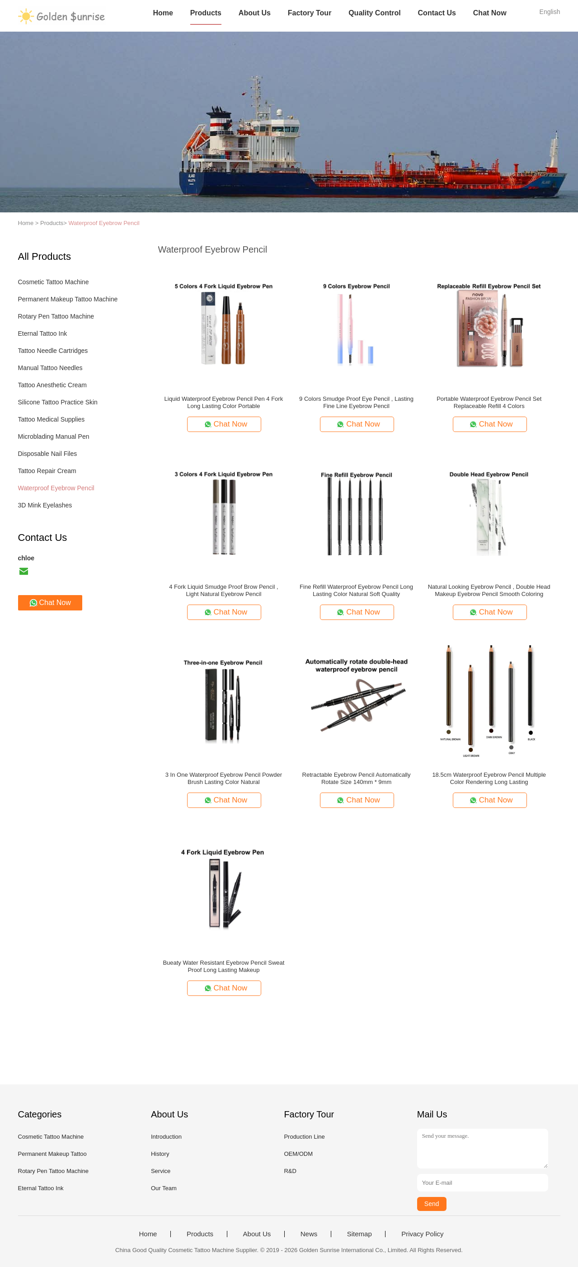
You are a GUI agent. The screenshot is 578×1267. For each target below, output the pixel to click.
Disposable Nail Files (47, 453)
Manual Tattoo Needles (50, 367)
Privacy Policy (422, 1234)
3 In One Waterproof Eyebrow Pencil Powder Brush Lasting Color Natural (223, 778)
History (160, 1153)
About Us (255, 13)
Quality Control (374, 13)
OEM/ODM (298, 1153)
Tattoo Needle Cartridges (53, 350)
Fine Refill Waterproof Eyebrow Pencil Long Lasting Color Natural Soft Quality (356, 590)
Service (160, 1171)
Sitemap (359, 1234)
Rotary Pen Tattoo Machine (56, 316)
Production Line (304, 1136)
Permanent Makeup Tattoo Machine (68, 299)
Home (163, 13)
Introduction (166, 1136)
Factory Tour (310, 13)
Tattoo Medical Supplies (51, 419)
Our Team (164, 1188)
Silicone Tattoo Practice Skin (58, 402)
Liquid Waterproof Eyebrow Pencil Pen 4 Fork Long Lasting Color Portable (223, 402)
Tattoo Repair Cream (47, 470)
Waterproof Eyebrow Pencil (104, 223)
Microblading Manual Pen (53, 436)
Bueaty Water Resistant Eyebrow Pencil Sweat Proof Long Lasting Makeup (223, 966)
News (309, 1234)
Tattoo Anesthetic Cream (52, 385)
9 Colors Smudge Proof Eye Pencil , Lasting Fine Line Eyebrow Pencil (356, 402)
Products (205, 13)
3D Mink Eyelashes (45, 505)
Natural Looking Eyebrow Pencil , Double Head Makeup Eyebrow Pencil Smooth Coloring (489, 590)
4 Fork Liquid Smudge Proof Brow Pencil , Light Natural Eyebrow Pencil (223, 590)
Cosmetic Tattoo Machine (53, 282)
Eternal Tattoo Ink (42, 333)
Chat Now (490, 13)
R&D (290, 1171)
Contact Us (437, 13)
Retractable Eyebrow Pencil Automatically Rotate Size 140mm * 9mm (356, 778)
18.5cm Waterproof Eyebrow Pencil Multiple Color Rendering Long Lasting (489, 778)
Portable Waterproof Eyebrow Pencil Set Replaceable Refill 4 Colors (489, 402)
